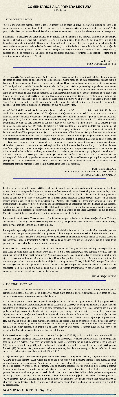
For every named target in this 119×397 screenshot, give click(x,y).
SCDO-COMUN (14, 19)
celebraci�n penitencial (56, 154)
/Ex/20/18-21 (26, 284)
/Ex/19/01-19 (12, 284)
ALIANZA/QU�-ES (13, 110)
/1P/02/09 (27, 19)
